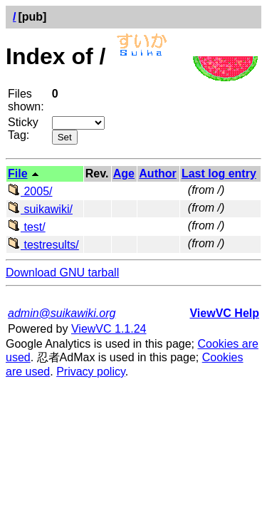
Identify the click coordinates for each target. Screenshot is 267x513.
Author (157, 173)
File (18, 173)
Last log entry (219, 173)
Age (124, 173)
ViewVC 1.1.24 (109, 329)
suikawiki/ (40, 209)
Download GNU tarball (62, 272)
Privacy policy (90, 372)
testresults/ (43, 245)
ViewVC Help (224, 313)
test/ (27, 227)
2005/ (30, 191)
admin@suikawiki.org (61, 313)
